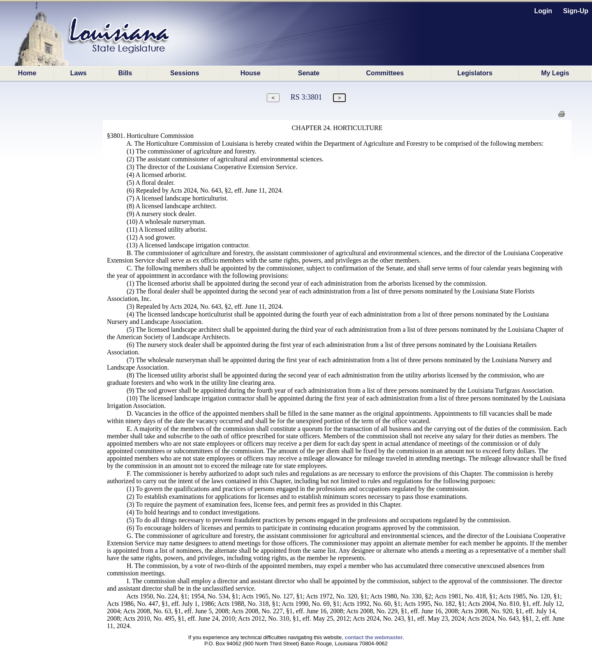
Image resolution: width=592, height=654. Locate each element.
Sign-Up (575, 10)
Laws (78, 73)
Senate (308, 73)
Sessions (184, 73)
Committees (385, 73)
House (250, 73)
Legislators (474, 73)
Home (27, 73)
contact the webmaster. (374, 637)
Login (543, 10)
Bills (125, 73)
